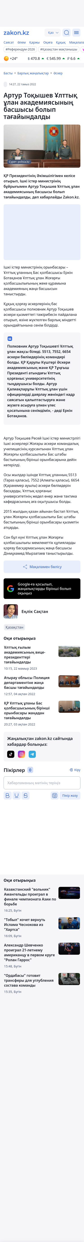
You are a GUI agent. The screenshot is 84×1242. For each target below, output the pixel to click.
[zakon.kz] (16, 32)
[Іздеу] (66, 33)
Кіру (77, 770)
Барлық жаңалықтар (33, 73)
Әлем (21, 42)
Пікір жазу (70, 795)
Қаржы (34, 42)
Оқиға (47, 42)
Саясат (9, 42)
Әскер (58, 73)
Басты (8, 73)
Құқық (61, 42)
